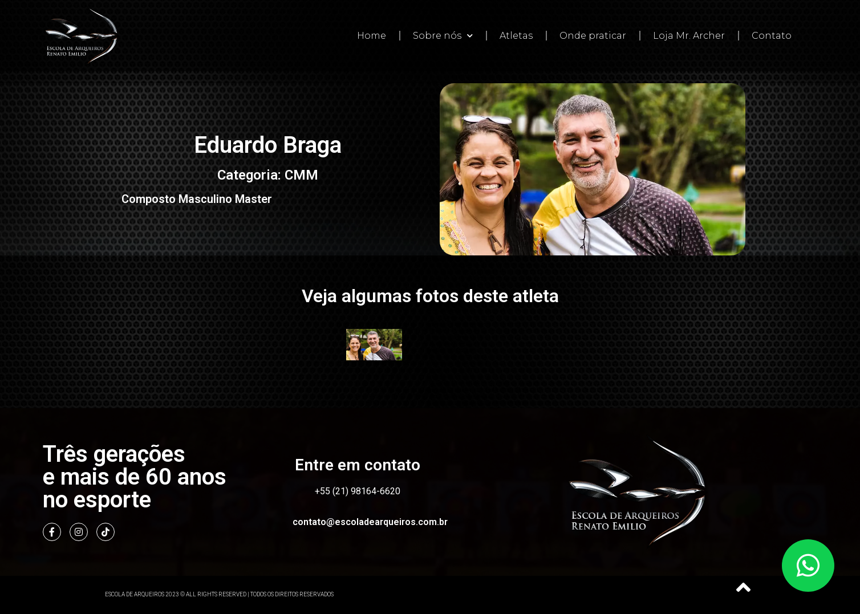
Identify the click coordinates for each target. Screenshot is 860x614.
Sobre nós (443, 35)
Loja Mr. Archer (689, 35)
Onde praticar (592, 35)
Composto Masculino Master (196, 199)
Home (371, 35)
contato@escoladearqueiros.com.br (370, 522)
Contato (772, 35)
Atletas (516, 35)
